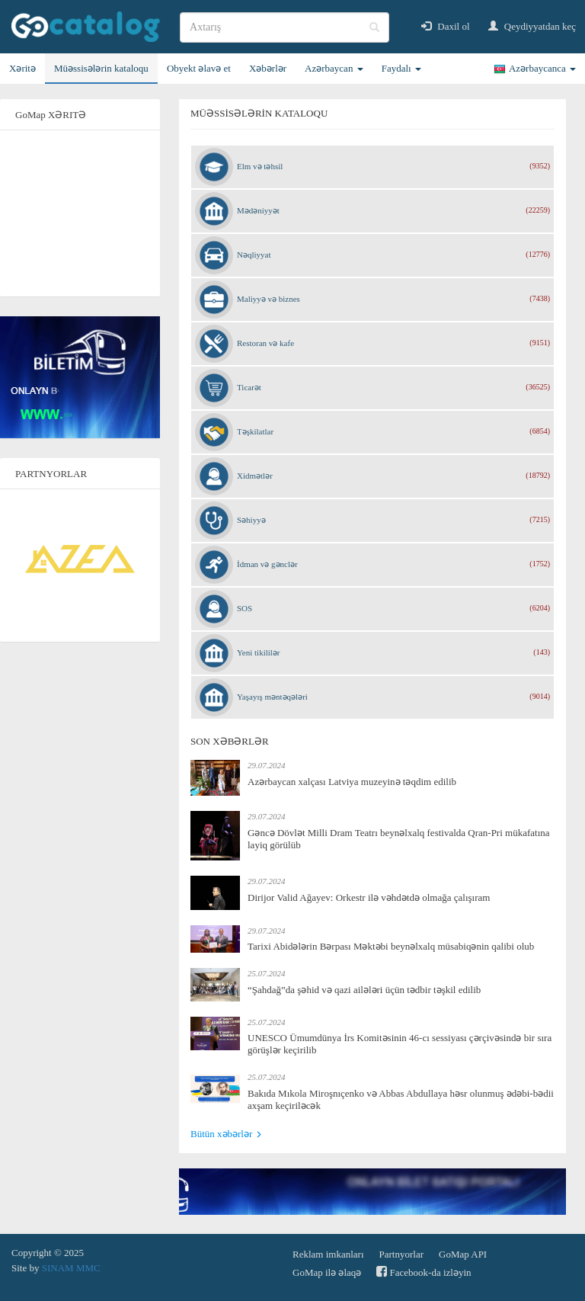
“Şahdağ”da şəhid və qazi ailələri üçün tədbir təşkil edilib (364, 989)
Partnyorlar (401, 1254)
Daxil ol (445, 26)
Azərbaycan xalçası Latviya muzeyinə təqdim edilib (352, 781)
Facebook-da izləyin (423, 1271)
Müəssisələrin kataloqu (101, 68)
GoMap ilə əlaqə (326, 1272)
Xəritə (22, 68)
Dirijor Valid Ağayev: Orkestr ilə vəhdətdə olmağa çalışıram (369, 897)
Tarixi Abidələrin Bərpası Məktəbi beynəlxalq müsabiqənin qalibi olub (391, 946)
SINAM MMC (71, 1268)
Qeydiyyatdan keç (532, 26)
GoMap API (463, 1254)
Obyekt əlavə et (199, 68)
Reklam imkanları (328, 1254)
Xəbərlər (267, 68)
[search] (284, 27)
